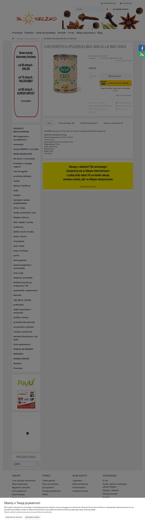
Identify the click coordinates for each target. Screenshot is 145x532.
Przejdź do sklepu (14, 517)
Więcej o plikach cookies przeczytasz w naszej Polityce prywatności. (28, 512)
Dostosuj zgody (32, 517)
